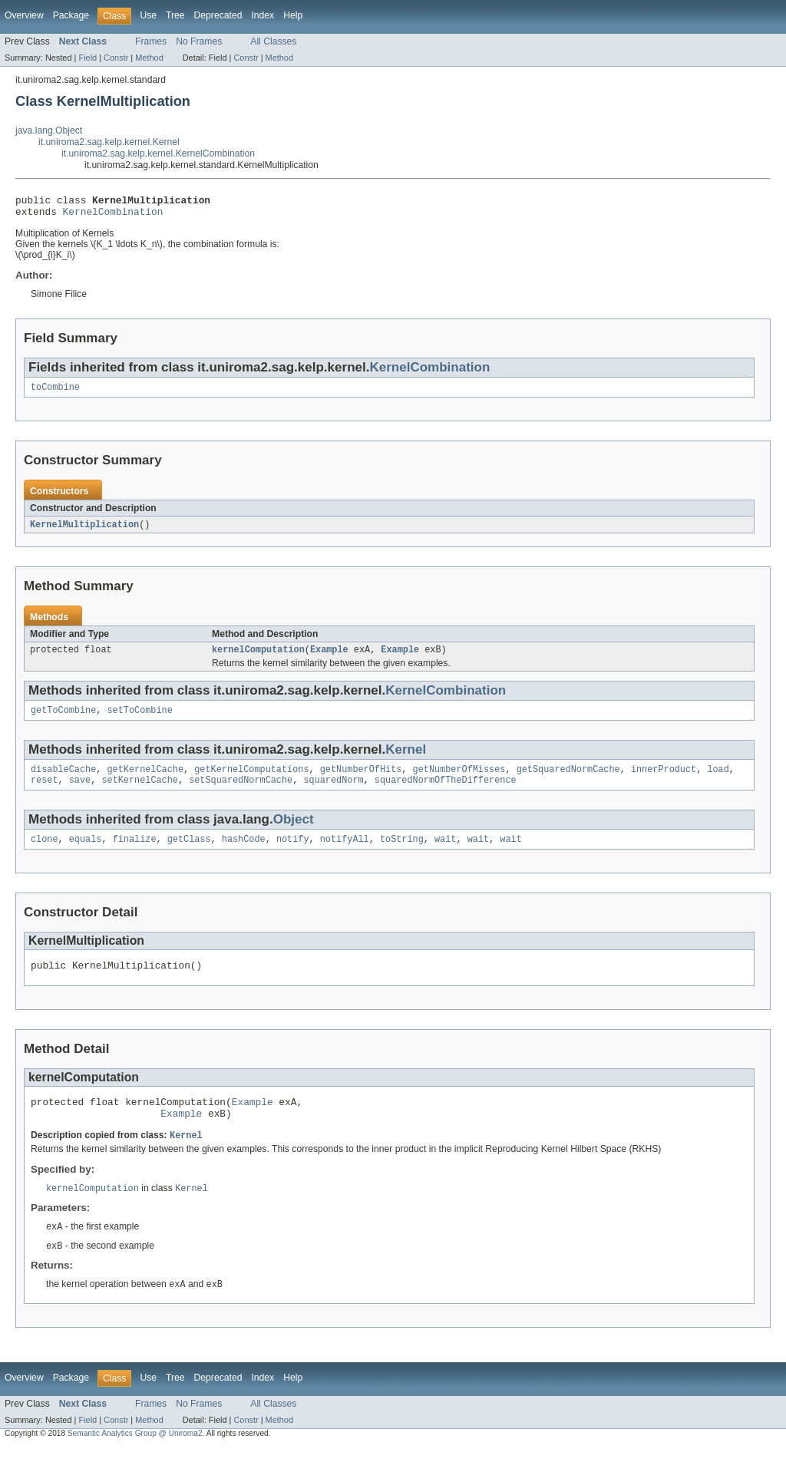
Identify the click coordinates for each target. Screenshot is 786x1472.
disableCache (63, 780)
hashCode (244, 853)
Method (149, 57)
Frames (151, 41)
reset (44, 793)
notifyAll (344, 853)
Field (87, 57)
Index (262, 15)
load (717, 780)
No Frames (199, 41)
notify (292, 853)
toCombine (55, 393)
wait (445, 853)
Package (71, 15)
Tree (175, 15)
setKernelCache (139, 793)
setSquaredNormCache (240, 793)
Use (148, 15)
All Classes (273, 41)
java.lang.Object (48, 130)
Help (292, 15)
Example (329, 658)
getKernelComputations (251, 780)
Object (293, 832)
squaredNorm (333, 793)
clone (44, 853)
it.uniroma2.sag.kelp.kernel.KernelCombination (158, 153)
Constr (116, 57)
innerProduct (663, 780)
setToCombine (140, 720)
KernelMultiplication (84, 531)
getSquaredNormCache (568, 780)
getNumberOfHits (361, 780)
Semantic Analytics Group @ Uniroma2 (135, 1458)
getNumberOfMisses (458, 780)
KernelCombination (113, 216)
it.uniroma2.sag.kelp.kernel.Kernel (109, 142)
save (80, 793)
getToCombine (63, 720)
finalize (135, 853)
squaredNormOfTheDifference (446, 793)
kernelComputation (258, 658)
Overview (24, 15)
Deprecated (218, 15)
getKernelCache (145, 780)
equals (85, 853)
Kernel (405, 759)
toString (402, 853)
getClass (189, 853)
